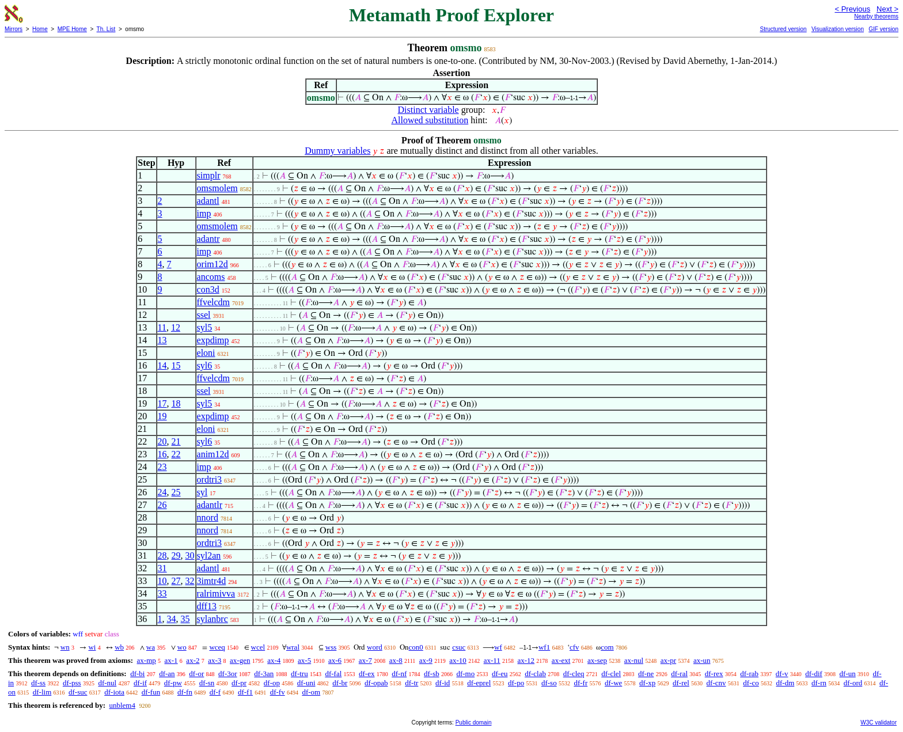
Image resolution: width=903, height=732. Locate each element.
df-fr (580, 682)
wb (119, 647)
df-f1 (245, 692)
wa (150, 647)
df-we (613, 682)
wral (292, 647)
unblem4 (122, 705)
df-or (196, 673)
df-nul (107, 682)
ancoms (211, 277)
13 (162, 340)
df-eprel (479, 682)
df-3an (264, 673)
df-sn (207, 682)
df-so (549, 682)
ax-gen (240, 660)
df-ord (853, 682)
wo (182, 647)
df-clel (611, 673)
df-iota (114, 692)
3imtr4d (211, 581)
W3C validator (878, 722)
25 (176, 492)
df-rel (681, 682)
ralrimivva (216, 593)
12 (175, 327)
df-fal (333, 673)
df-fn (184, 692)
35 (185, 619)
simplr (209, 175)
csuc (458, 647)
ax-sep (597, 660)
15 (176, 365)
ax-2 (192, 660)
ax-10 (457, 660)
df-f (215, 692)
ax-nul (633, 660)
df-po (516, 682)
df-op (272, 682)
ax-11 (492, 660)
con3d (208, 289)
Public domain (474, 722)
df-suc (78, 692)
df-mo (465, 673)
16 (162, 454)
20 (162, 441)
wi (92, 647)
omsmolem (217, 188)
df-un (848, 673)
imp (204, 213)
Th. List (106, 29)
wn (65, 647)
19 (162, 416)
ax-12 (526, 660)
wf (498, 647)
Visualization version (837, 29)
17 (162, 403)
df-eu (499, 673)
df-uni (306, 682)
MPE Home (72, 29)
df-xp (647, 682)
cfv (574, 647)
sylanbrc (212, 619)
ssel (204, 315)
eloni (206, 353)
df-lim (42, 692)
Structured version (783, 29)
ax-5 (304, 660)
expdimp (213, 340)
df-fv (277, 692)
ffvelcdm (213, 302)
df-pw (173, 682)
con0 (416, 647)
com (607, 647)
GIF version (883, 29)
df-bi (137, 673)
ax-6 (335, 660)
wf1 (544, 647)
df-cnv (716, 682)
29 (176, 555)
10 (162, 581)
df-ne (646, 673)
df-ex (366, 673)
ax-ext (561, 660)
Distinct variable (428, 110)
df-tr (411, 682)
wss (331, 647)
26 (162, 505)
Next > (887, 9)
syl (202, 492)
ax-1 (171, 660)
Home (40, 29)
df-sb (431, 673)
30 (190, 555)
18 (176, 403)
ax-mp (146, 660)
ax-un (702, 660)
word (374, 647)
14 (162, 365)
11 (162, 327)
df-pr (239, 682)
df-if (140, 682)
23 (162, 467)
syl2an (209, 555)
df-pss (72, 682)
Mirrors (13, 29)
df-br (339, 682)
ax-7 (365, 660)
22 (176, 454)
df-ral (679, 673)
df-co (750, 682)
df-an (166, 673)
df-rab (749, 673)
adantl (208, 201)
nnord (207, 517)
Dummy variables (337, 150)
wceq (217, 647)
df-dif (813, 673)
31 (162, 568)
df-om (311, 692)
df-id (442, 682)
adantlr (209, 505)
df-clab (535, 673)
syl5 (205, 327)
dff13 (207, 606)
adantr (208, 239)
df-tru (299, 673)
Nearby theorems (876, 16)
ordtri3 (209, 479)
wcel (258, 647)
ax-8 (396, 660)
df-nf (399, 673)
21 (176, 441)
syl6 (205, 365)
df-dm (785, 682)
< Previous (852, 9)
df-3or (227, 673)
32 (190, 581)
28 (162, 555)
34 (171, 619)
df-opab (376, 682)
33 (162, 593)
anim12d (213, 454)
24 (162, 492)
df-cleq (574, 673)
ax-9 (425, 660)
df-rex (714, 673)
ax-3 (214, 660)
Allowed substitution (429, 120)
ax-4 (273, 660)
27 (176, 581)
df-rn (818, 682)
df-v (782, 673)
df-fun (151, 692)
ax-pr (668, 660)
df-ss (38, 682)
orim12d (212, 264)
